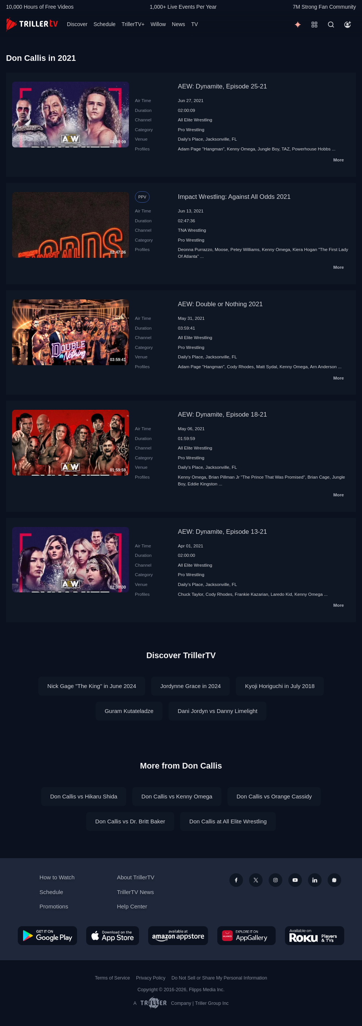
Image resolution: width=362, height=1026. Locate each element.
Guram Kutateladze (129, 711)
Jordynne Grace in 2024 (190, 686)
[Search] (331, 24)
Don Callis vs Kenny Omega (176, 796)
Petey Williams (245, 249)
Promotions (54, 906)
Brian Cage (319, 476)
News (178, 24)
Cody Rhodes (240, 366)
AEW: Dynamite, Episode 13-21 (222, 531)
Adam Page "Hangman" (201, 148)
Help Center (132, 906)
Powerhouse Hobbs (311, 148)
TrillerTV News (135, 892)
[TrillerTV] (32, 24)
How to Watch (57, 877)
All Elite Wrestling (195, 119)
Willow (158, 24)
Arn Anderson (323, 366)
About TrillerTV (135, 877)
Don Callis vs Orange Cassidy (274, 796)
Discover (77, 24)
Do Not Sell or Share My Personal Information (219, 978)
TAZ (285, 148)
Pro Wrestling (191, 129)
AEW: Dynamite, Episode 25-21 (222, 86)
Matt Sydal (266, 366)
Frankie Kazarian (251, 594)
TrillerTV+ (133, 24)
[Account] (347, 24)
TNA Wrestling (192, 230)
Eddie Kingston (203, 483)
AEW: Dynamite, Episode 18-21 (222, 414)
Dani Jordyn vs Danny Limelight (217, 711)
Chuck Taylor (190, 594)
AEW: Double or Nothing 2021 (220, 304)
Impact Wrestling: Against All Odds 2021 (234, 196)
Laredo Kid (281, 594)
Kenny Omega (241, 148)
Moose (221, 249)
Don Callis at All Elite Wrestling (228, 821)
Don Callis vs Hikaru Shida (84, 796)
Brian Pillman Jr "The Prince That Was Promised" (257, 476)
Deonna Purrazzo (195, 249)
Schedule (104, 24)
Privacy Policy (151, 978)
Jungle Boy (268, 148)
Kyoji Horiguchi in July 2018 (279, 686)
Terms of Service (112, 978)
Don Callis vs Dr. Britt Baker (130, 821)
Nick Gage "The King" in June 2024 (91, 686)
